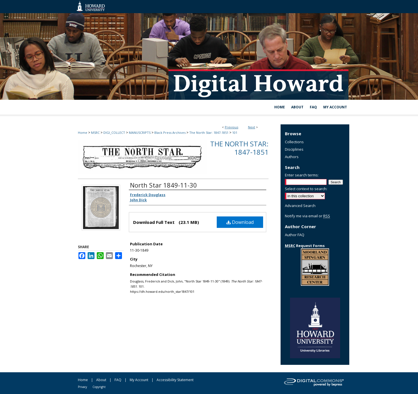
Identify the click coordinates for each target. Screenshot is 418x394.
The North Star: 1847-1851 (208, 132)
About (101, 379)
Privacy (82, 387)
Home (82, 132)
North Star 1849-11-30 (163, 185)
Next (251, 127)
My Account (139, 379)
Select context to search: (306, 188)
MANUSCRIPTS (140, 132)
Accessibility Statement (175, 379)
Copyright (99, 387)
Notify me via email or (307, 215)
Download (240, 222)
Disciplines (294, 149)
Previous (231, 127)
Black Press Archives (170, 132)
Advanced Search (300, 205)
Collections (294, 141)
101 (234, 132)
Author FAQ (294, 234)
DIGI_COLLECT (114, 132)
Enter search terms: (302, 175)
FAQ (118, 379)
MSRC (95, 132)
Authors (292, 156)
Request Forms (305, 245)
